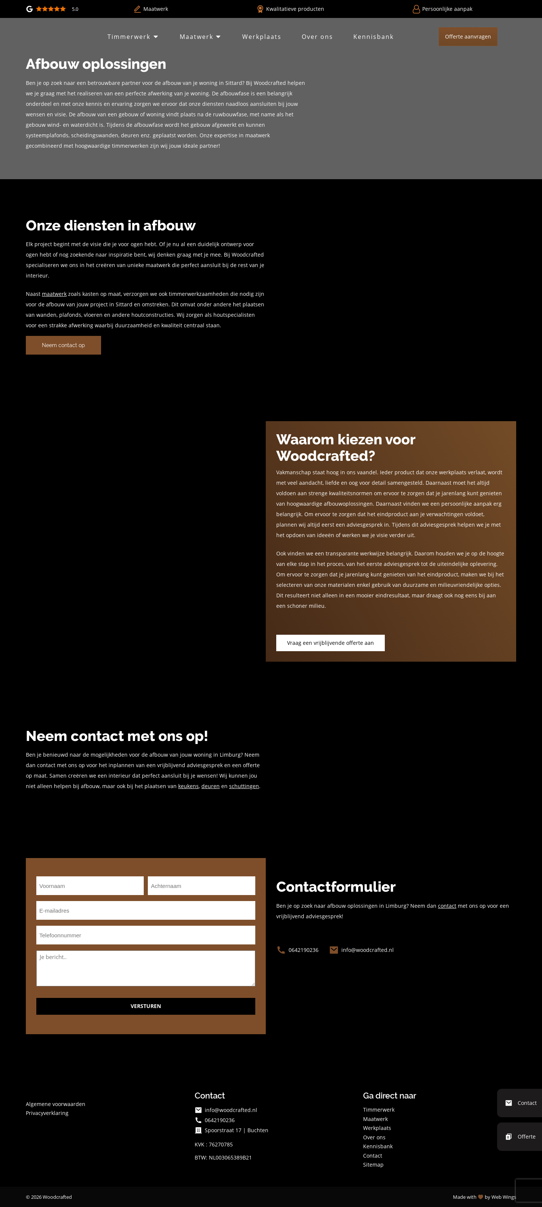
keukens (188, 786)
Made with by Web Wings (484, 1197)
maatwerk (54, 293)
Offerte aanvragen (465, 36)
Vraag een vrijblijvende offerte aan (330, 642)
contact (447, 905)
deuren (210, 786)
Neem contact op (63, 345)
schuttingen (244, 786)
